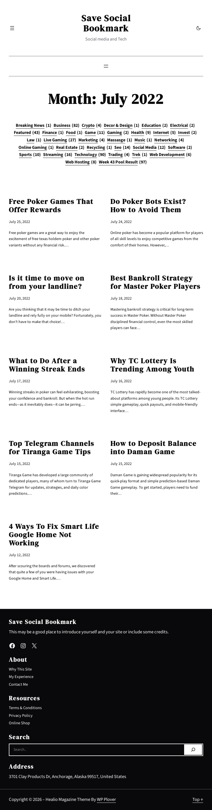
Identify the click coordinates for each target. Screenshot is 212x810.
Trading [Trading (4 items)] (119, 154)
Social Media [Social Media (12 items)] (149, 147)
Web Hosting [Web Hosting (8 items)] (81, 162)
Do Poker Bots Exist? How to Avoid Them (148, 205)
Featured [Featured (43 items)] (27, 132)
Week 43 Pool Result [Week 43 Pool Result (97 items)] (123, 162)
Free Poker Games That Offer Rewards (51, 205)
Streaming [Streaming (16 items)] (57, 154)
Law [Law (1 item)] (34, 140)
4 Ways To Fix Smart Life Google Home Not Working (54, 534)
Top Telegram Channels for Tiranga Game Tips (51, 447)
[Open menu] (12, 28)
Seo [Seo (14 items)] (122, 147)
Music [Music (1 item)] (143, 140)
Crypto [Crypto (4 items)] (92, 125)
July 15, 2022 (19, 464)
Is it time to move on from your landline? (46, 282)
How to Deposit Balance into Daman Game (153, 447)
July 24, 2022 (121, 222)
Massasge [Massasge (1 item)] (119, 140)
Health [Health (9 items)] (141, 132)
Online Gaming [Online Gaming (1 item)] (36, 147)
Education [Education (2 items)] (155, 125)
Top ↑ (197, 799)
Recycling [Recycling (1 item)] (99, 147)
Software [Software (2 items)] (180, 147)
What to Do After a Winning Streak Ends (47, 365)
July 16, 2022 (121, 381)
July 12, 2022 (19, 555)
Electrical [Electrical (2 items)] (182, 125)
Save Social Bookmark (106, 23)
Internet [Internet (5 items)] (164, 132)
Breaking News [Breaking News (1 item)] (33, 125)
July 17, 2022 (19, 381)
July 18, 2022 (121, 298)
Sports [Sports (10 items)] (30, 154)
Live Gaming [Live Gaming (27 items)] (60, 140)
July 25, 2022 (19, 222)
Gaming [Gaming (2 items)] (118, 132)
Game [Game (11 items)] (95, 132)
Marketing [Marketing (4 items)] (91, 140)
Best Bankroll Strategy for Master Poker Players (155, 282)
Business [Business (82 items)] (67, 125)
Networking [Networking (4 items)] (169, 140)
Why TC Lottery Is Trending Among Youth (152, 365)
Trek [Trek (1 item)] (139, 154)
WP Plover (106, 799)
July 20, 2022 (19, 298)
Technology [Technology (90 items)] (90, 154)
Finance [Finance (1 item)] (53, 132)
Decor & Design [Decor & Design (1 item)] (121, 125)
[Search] (193, 749)
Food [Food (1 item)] (74, 132)
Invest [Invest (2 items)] (187, 132)
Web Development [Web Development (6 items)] (171, 154)
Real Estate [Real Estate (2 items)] (70, 147)
